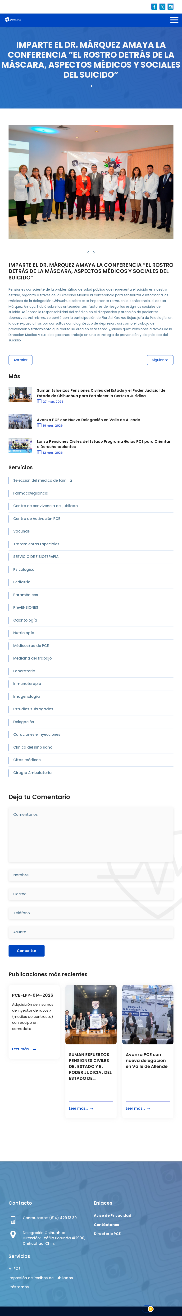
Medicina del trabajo (32, 658)
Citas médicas (27, 759)
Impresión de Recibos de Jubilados (41, 1277)
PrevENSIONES (25, 607)
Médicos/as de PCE (31, 645)
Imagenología (26, 696)
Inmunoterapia (27, 683)
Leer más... (24, 1049)
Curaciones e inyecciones (36, 734)
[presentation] (88, 252)
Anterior (20, 359)
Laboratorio (24, 671)
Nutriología (23, 632)
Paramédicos (25, 594)
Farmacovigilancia (30, 493)
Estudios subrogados (33, 709)
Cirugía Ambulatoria (32, 772)
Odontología (25, 620)
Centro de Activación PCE (36, 518)
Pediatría (22, 582)
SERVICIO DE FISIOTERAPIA (36, 556)
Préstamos (19, 1286)
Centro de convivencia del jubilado (45, 505)
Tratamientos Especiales (36, 544)
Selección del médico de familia (42, 480)
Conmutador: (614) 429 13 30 (50, 1217)
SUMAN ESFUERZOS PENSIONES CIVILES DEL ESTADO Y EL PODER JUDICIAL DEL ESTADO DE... (90, 1066)
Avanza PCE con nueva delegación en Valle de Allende (147, 1060)
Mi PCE (14, 1268)
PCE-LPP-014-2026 (32, 995)
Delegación (23, 721)
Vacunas (21, 531)
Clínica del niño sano (32, 747)
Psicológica (24, 569)
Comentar (26, 950)
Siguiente (160, 359)
